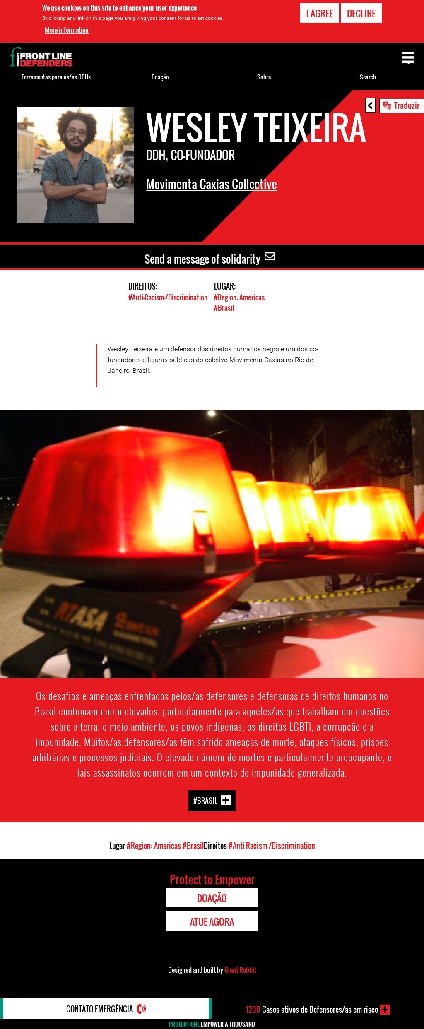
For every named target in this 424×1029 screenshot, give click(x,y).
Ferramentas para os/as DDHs (56, 76)
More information (67, 30)
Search (368, 76)
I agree (319, 13)
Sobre (264, 76)
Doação (160, 76)
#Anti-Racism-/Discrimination (167, 297)
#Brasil (224, 307)
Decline (361, 13)
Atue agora (212, 921)
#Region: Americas (239, 297)
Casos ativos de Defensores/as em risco (312, 1009)
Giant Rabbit (240, 970)
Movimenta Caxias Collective (211, 183)
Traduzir (406, 105)
